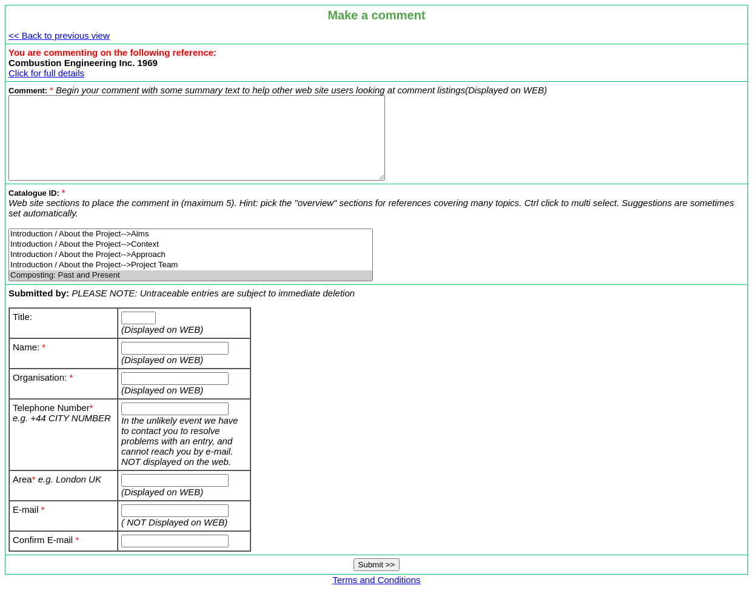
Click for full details (46, 73)
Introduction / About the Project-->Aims (190, 250)
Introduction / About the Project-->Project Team (190, 281)
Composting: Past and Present (190, 292)
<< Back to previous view (59, 35)
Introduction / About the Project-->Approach (190, 271)
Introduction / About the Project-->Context (190, 261)
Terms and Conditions (376, 596)
